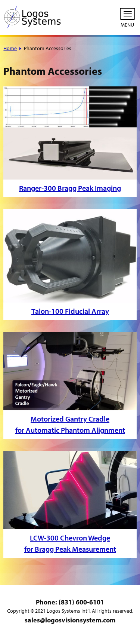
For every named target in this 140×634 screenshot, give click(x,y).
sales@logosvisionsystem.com (70, 620)
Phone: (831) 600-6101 (70, 602)
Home (10, 48)
